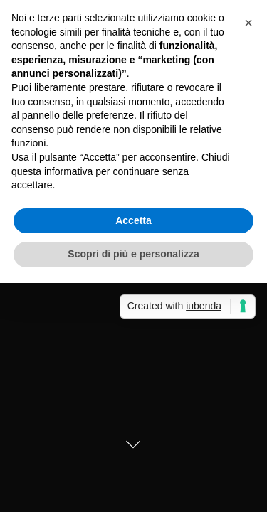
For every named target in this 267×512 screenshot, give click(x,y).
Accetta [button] (133, 220)
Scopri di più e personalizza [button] (133, 254)
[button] (248, 22)
